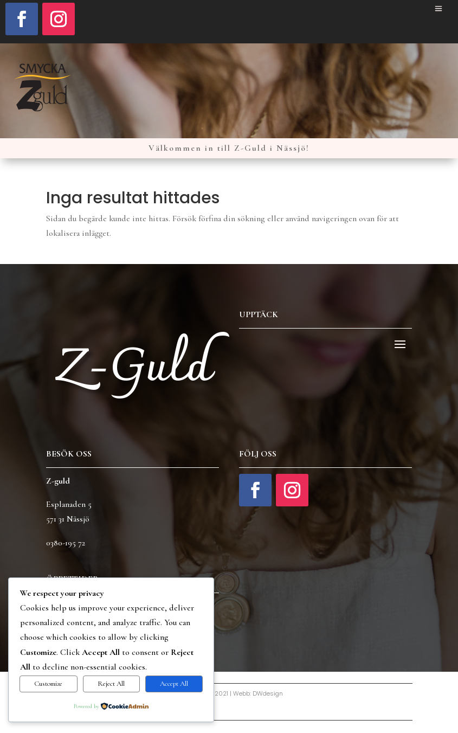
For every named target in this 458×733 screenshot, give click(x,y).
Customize (48, 683)
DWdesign (268, 693)
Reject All (111, 683)
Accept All (174, 683)
